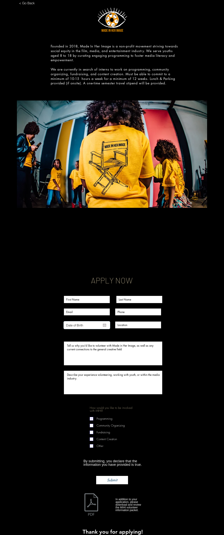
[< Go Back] (27, 3)
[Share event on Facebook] (102, 262)
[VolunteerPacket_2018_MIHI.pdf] (91, 505)
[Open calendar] (104, 325)
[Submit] (112, 480)
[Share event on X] (112, 262)
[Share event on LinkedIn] (121, 262)
